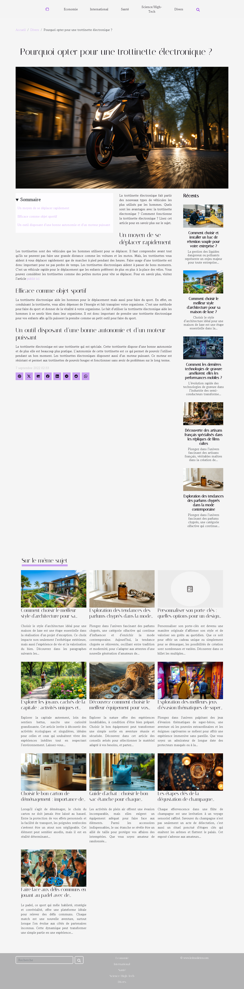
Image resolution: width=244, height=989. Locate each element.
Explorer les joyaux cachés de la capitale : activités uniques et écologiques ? (53, 707)
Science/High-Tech (152, 9)
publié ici (33, 278)
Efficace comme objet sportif (37, 216)
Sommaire (30, 199)
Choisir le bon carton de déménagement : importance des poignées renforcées (53, 799)
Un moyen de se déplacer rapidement (43, 208)
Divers (178, 9)
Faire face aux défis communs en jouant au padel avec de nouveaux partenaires (53, 895)
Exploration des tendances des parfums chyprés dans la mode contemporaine (203, 503)
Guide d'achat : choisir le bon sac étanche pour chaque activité (118, 799)
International (99, 9)
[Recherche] (44, 960)
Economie (71, 9)
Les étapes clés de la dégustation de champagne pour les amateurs (185, 799)
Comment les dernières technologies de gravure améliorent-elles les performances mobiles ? (203, 371)
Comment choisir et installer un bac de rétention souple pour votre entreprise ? (203, 239)
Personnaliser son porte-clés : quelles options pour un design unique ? (188, 616)
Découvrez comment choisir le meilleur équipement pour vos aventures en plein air (119, 707)
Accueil (21, 29)
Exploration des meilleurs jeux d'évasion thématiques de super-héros (190, 707)
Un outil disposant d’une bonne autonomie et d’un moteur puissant (64, 224)
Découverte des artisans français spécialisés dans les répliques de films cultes (203, 437)
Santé (125, 9)
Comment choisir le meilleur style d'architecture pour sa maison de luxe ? (203, 305)
